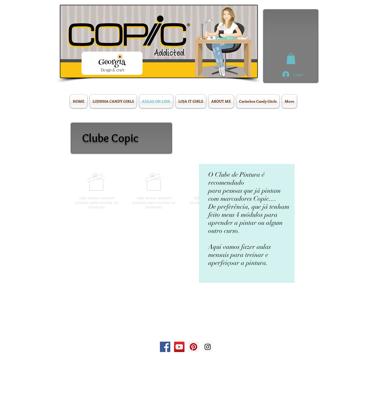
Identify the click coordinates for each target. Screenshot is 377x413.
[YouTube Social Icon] (179, 347)
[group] (183, 190)
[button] (290, 58)
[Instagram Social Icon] (207, 347)
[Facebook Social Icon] (165, 347)
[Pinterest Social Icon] (193, 347)
